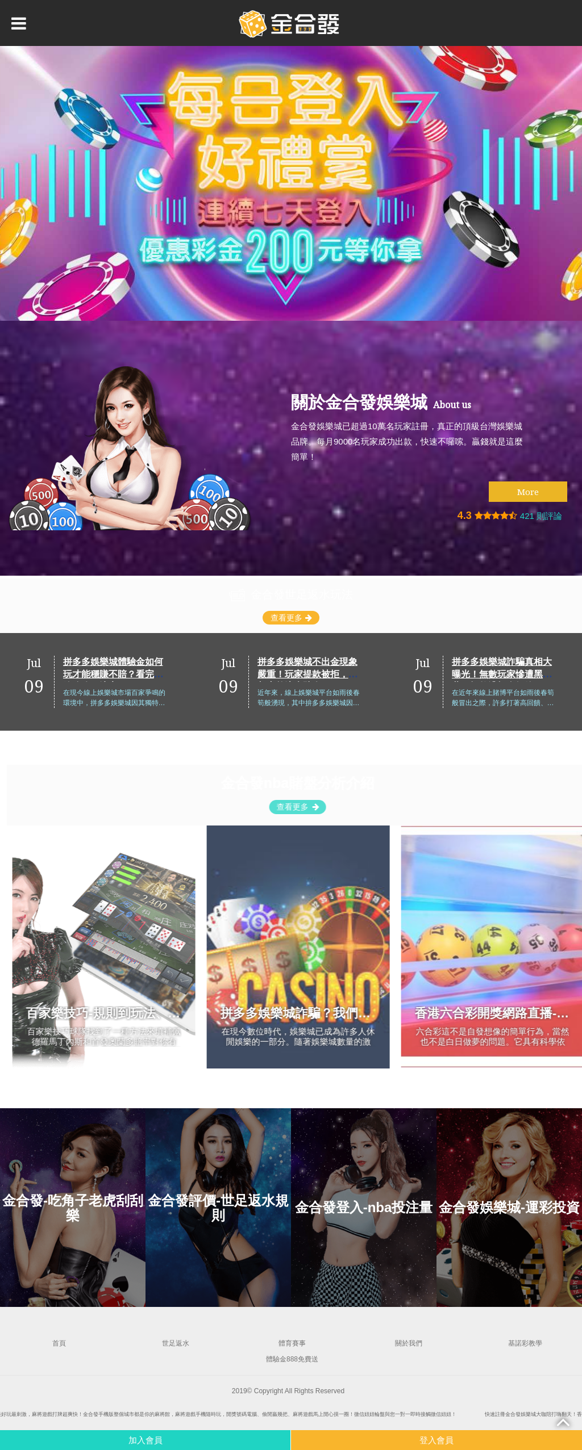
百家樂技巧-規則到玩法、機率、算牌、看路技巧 (179, 1013)
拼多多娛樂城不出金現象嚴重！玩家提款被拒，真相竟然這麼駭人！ (386, 673)
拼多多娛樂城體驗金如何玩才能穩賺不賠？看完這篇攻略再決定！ (192, 673)
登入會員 (436, 1440)
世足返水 (175, 1343)
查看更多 (291, 617)
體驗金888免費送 (292, 1359)
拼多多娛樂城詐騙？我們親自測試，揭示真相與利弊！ (390, 1013)
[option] (291, 183)
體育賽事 (292, 1343)
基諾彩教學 (525, 1343)
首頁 (59, 1343)
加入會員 (145, 1440)
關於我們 (408, 1343)
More (528, 491)
